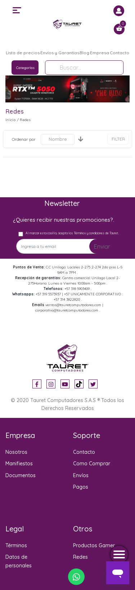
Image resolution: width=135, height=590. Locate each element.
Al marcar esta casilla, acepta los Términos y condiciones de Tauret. (72, 233)
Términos (16, 545)
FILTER (118, 139)
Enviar (102, 246)
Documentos (20, 475)
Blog (84, 52)
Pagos (80, 487)
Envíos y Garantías (59, 52)
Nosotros (16, 452)
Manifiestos (19, 463)
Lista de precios (23, 52)
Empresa (99, 52)
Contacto (119, 52)
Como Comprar (91, 463)
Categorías (25, 67)
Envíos (81, 475)
